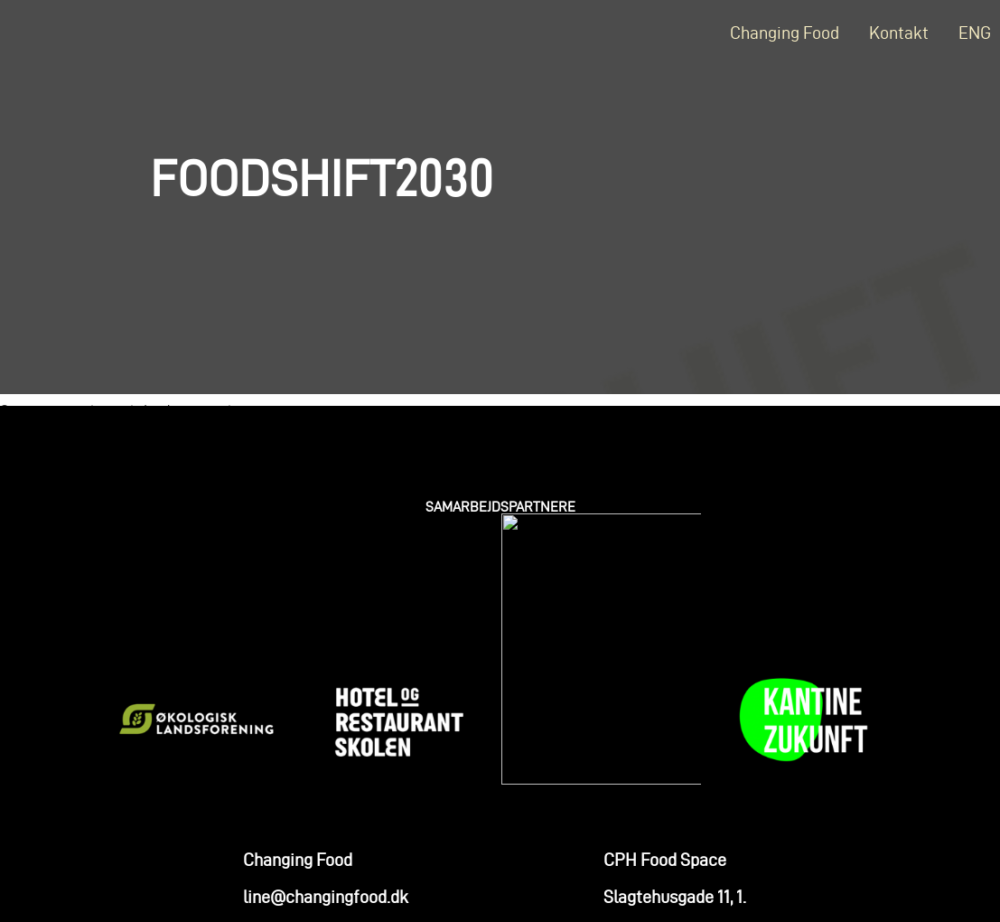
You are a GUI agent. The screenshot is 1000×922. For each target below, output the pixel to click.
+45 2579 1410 (292, 799)
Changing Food (784, 32)
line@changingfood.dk (325, 762)
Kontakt (899, 32)
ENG (974, 32)
